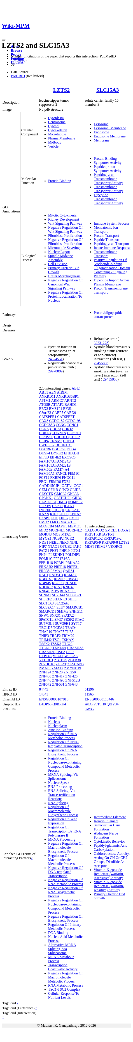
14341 (43, 694)
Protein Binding (59, 181)
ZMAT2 (57, 668)
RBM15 (59, 579)
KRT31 (90, 534)
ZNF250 (69, 672)
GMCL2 (60, 494)
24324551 (55, 359)
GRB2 (77, 498)
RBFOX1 (46, 579)
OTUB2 (66, 546)
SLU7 (60, 607)
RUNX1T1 (68, 591)
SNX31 (55, 615)
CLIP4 (44, 441)
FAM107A (46, 461)
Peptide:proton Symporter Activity (107, 169)
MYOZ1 (45, 538)
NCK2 (69, 538)
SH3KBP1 (74, 595)
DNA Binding (58, 933)
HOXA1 (124, 530)
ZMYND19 (72, 668)
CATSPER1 (47, 417)
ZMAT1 (45, 668)
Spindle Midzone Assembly (60, 258)
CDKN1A (58, 433)
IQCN (66, 510)
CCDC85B (47, 425)
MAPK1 (61, 526)
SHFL (72, 599)
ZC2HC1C (47, 664)
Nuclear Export (59, 252)
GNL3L (73, 494)
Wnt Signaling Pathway (65, 223)
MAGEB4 (46, 526)
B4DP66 (45, 704)
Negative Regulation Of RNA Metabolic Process (65, 882)
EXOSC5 (68, 457)
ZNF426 (71, 676)
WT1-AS (71, 656)
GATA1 (67, 486)
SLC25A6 (62, 603)
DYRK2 (57, 453)
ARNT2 (70, 400)
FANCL (61, 473)
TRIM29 (68, 636)
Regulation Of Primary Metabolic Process (64, 926)
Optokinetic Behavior (109, 841)
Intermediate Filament (110, 817)
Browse (16, 50)
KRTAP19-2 (113, 538)
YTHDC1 (46, 660)
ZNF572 (45, 684)
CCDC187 (57, 421)
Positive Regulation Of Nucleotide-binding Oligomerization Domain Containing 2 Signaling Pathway (112, 268)
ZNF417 (58, 676)
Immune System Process (111, 223)
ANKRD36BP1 (67, 396)
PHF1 (54, 550)
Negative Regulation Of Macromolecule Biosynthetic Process (65, 847)
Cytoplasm (56, 118)
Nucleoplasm (57, 726)
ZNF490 (58, 680)
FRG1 (43, 481)
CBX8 (43, 421)
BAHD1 (71, 404)
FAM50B (46, 469)
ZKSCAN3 (75, 664)
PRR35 (44, 571)
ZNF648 (71, 684)
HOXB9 (45, 506)
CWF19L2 (46, 445)
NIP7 (43, 546)
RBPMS (45, 583)
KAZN (44, 514)
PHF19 (64, 550)
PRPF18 (60, 567)
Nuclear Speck (58, 782)
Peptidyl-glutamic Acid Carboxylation (110, 847)
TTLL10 (45, 648)
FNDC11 (68, 477)
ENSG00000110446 (99, 699)
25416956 (18, 60)
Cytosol (53, 126)
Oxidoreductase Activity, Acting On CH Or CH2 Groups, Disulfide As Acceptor (112, 860)
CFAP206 (46, 437)
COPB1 (69, 441)
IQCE (56, 510)
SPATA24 (68, 615)
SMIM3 (62, 611)
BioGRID (18, 76)
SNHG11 (76, 611)
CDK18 (67, 429)
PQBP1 (59, 563)
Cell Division (58, 264)
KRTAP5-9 (93, 542)
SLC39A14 (47, 607)
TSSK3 (56, 644)
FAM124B (63, 461)
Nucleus (54, 722)
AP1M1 (45, 400)
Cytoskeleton (57, 130)
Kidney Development (63, 219)
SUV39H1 (62, 623)
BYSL (67, 408)
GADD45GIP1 (50, 486)
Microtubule (57, 134)
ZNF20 (57, 672)
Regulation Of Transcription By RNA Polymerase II (64, 831)
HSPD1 (57, 506)
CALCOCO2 (94, 530)
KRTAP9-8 (110, 542)
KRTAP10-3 (105, 534)
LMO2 (44, 522)
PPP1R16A (61, 559)
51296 (89, 689)
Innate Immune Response (112, 248)
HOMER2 (75, 502)
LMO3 (55, 522)
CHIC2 (75, 437)
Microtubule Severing (64, 248)
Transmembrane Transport (105, 254)
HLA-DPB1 (47, 502)
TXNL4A (59, 648)
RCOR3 (58, 583)
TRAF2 (55, 636)
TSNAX (68, 640)
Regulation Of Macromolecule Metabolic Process (61, 860)
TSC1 (57, 640)
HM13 (62, 502)
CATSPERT (66, 417)
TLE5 (69, 632)
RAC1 (43, 575)
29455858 (101, 363)
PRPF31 (73, 567)
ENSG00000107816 (53, 699)
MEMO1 (74, 526)
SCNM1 (45, 595)
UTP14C (45, 656)
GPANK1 (46, 498)
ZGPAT (61, 664)
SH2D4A (58, 595)
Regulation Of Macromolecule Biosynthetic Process (63, 811)
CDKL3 (45, 433)
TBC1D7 (45, 627)
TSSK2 (44, 644)
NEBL (53, 542)
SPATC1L (46, 619)
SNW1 (44, 615)
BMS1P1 (55, 408)
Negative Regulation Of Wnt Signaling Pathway (65, 229)
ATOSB (44, 404)
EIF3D (44, 457)
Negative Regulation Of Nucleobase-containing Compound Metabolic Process (65, 906)
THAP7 (58, 632)
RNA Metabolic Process (65, 985)
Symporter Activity (107, 162)
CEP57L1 (74, 433)
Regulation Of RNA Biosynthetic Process (63, 752)
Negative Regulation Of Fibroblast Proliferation (65, 242)
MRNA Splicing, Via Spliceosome (63, 776)
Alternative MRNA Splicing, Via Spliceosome (62, 949)
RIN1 (58, 587)
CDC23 (55, 429)
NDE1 (43, 542)
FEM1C (74, 473)
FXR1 (66, 481)
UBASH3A (75, 648)
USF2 (60, 652)
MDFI (89, 546)
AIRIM (62, 392)
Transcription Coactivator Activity (62, 967)
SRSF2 (69, 619)
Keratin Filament (106, 821)
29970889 (55, 371)
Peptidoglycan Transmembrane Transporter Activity (108, 179)
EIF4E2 (55, 457)
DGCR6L (59, 449)
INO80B (45, 510)
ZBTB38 (74, 660)
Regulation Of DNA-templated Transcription (65, 744)
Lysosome (101, 124)
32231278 (101, 343)
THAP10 (45, 632)
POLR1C (46, 559)
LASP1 (44, 518)
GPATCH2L (63, 498)
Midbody (54, 142)
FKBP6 (55, 477)
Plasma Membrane (61, 138)
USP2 (70, 652)
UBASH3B (47, 652)
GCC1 (78, 486)
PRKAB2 (46, 567)
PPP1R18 (46, 563)
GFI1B (53, 490)
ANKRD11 (47, 396)
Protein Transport (106, 235)
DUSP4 (44, 453)
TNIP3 (44, 636)
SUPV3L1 (46, 623)
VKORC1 (115, 546)
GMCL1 (111, 530)
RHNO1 (71, 583)
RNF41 (44, 591)
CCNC (61, 425)
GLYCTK (46, 494)
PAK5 (76, 546)
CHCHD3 (61, 437)
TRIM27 (101, 546)
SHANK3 (60, 599)
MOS (57, 534)
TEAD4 (71, 627)
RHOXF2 (46, 587)
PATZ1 (44, 550)
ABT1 (43, 392)
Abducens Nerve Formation (106, 835)
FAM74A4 (61, 469)
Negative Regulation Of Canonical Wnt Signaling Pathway (65, 284)
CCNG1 (72, 425)
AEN (52, 392)
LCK (54, 518)
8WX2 (89, 709)
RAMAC (70, 575)
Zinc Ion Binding (60, 730)
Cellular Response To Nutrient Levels (63, 995)
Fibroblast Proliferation (65, 235)
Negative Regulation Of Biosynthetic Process (65, 918)
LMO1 (74, 518)
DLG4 (71, 449)
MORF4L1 (57, 530)
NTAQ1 (53, 546)
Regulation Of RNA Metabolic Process (62, 736)
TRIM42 (45, 640)
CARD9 (70, 413)
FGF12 (44, 477)
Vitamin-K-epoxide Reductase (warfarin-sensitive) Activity (109, 886)
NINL (74, 542)
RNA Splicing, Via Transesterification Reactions (61, 795)
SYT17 (76, 623)
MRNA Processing (61, 839)
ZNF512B (72, 680)
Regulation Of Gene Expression (62, 821)
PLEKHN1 (56, 554)
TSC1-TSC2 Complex (64, 989)
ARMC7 (57, 400)
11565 (89, 694)
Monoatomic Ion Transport (106, 229)
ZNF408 (45, 676)
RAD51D (56, 575)
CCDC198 (73, 421)
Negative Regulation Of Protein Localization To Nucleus (65, 296)
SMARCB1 (74, 607)
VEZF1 (58, 656)
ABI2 (76, 388)
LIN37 (63, 518)
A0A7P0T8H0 (95, 704)
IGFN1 (69, 506)
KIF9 (54, 514)
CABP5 (57, 413)
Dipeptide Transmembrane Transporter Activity (108, 199)
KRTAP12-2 (94, 538)
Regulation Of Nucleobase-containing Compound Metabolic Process (65, 764)
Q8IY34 (113, 704)
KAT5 (75, 510)
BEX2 (43, 408)
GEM (43, 490)
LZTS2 (61, 90)
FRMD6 (55, 481)
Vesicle (53, 146)
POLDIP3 (72, 554)
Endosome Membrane (110, 136)
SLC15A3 (107, 90)
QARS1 (69, 571)
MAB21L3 (68, 522)
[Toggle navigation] (3, 40)
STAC (79, 619)
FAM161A (46, 465)
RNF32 (68, 587)
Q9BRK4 (59, 704)
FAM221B (63, 465)
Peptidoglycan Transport (111, 244)
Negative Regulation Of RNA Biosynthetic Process (65, 892)
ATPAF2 (57, 404)
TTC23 (67, 644)
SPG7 (58, 619)
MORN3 (45, 534)
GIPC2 (64, 490)
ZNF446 (45, 680)
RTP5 (55, 591)
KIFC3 (63, 514)
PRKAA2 (72, 563)
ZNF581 (58, 684)
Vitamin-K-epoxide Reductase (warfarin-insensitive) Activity (109, 874)
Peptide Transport (106, 240)
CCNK (44, 429)
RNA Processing (60, 787)
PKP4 (43, 554)
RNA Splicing (58, 803)
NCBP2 (58, 538)
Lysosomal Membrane (110, 128)
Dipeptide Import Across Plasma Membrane (111, 282)
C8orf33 (45, 413)
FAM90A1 (47, 473)
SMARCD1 (47, 611)
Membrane (101, 140)
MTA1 (66, 534)
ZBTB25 (60, 660)
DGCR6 (45, 449)
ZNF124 (45, 672)
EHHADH (71, 453)
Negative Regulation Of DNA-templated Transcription (65, 872)
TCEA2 (58, 627)
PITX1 (75, 550)
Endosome (101, 132)
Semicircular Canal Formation (107, 827)
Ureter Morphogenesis (64, 276)
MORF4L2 (74, 530)
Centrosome (56, 122)
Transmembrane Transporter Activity (108, 189)
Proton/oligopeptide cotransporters (108, 315)
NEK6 (64, 542)
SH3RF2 (45, 599)
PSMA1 (56, 571)
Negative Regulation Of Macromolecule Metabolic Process (65, 977)
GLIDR (75, 490)
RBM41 (72, 579)
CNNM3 (56, 441)
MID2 (43, 530)
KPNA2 (75, 514)
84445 (43, 689)
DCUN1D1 (63, 445)
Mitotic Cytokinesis (62, 215)
